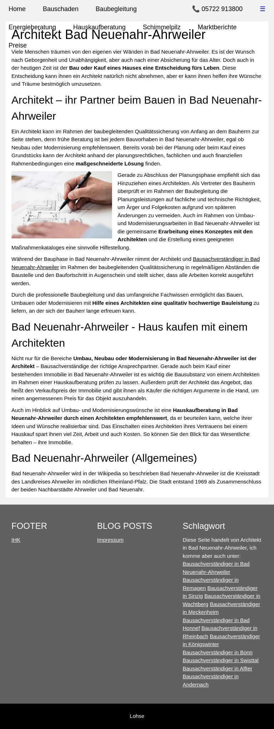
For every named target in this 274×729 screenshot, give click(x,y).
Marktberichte (217, 27)
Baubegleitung (116, 9)
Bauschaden (60, 9)
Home (17, 9)
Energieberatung (32, 27)
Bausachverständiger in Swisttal (221, 660)
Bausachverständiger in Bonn (218, 652)
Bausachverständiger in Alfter (217, 668)
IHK (15, 540)
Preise (18, 45)
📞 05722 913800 (217, 9)
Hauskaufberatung (99, 27)
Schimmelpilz (162, 27)
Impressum (110, 540)
